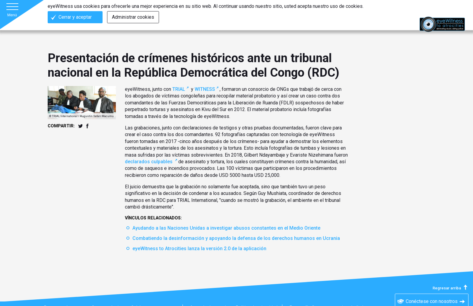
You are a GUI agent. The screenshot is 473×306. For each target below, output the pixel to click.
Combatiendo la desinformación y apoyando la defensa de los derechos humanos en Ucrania (236, 238)
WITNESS (205, 89)
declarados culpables (149, 161)
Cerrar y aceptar (75, 17)
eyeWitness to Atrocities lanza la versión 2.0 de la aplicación (199, 248)
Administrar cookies (133, 17)
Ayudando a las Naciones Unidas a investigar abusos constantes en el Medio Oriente (226, 228)
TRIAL (178, 89)
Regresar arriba (450, 288)
